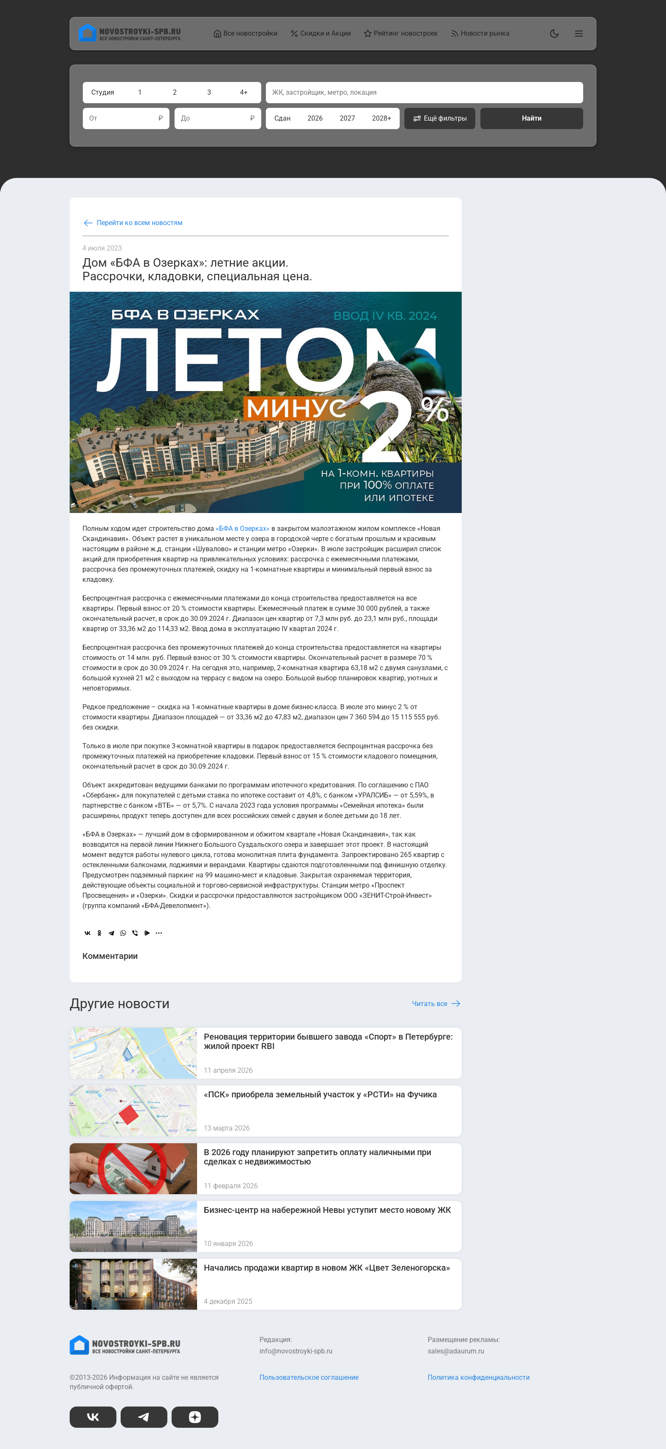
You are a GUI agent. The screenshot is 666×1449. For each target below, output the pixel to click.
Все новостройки (245, 33)
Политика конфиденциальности (479, 1377)
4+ (244, 92)
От (93, 118)
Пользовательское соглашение (309, 1377)
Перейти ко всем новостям (132, 222)
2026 (315, 118)
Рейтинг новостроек (401, 33)
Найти (532, 118)
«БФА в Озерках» (243, 528)
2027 (347, 118)
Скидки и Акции (320, 33)
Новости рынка (480, 33)
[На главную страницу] (130, 39)
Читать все (437, 1003)
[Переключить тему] (552, 33)
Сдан (282, 118)
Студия (102, 92)
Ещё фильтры (440, 118)
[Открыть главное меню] (577, 33)
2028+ (381, 118)
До (185, 118)
